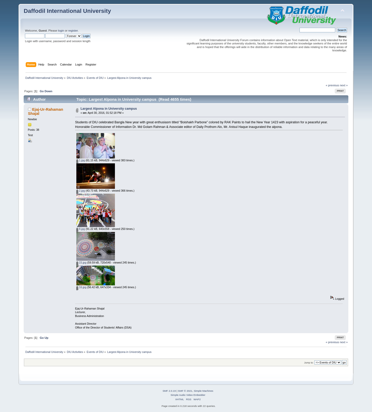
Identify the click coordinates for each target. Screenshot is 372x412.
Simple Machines (203, 390)
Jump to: (309, 362)
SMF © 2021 (185, 390)
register (73, 30)
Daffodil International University (67, 11)
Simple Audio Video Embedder (187, 395)
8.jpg (80, 228)
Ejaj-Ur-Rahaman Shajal (45, 111)
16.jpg (81, 287)
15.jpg (81, 262)
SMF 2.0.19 (169, 390)
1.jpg (80, 160)
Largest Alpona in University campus (108, 108)
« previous (332, 85)
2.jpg (80, 190)
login (61, 30)
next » (344, 85)
